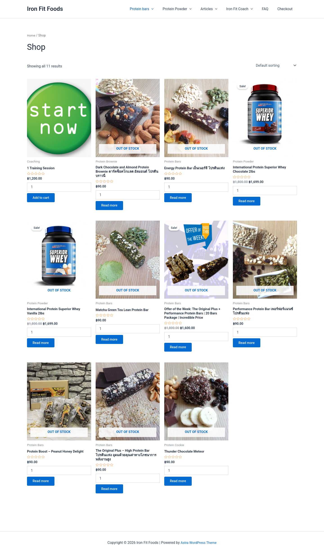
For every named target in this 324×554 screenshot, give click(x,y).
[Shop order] (275, 65)
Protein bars (152, 9)
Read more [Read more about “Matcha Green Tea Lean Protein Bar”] (111, 343)
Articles (215, 9)
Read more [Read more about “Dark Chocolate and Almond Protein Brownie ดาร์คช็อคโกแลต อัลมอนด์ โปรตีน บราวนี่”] (111, 208)
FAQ (268, 9)
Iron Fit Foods (45, 8)
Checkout (285, 9)
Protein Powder (185, 9)
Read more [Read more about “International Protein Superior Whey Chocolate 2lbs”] (248, 203)
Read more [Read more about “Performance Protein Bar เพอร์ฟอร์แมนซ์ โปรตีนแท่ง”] (248, 348)
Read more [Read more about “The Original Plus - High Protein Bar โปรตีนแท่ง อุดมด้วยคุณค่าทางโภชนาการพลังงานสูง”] (111, 497)
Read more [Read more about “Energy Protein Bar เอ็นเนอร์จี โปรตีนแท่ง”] (179, 203)
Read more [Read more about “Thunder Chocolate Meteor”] (179, 488)
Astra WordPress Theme (198, 542)
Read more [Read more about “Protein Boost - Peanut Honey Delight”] (42, 488)
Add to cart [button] (43, 199)
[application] (161, 9)
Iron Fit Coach (244, 9)
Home (31, 35)
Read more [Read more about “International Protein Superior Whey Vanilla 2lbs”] (42, 348)
